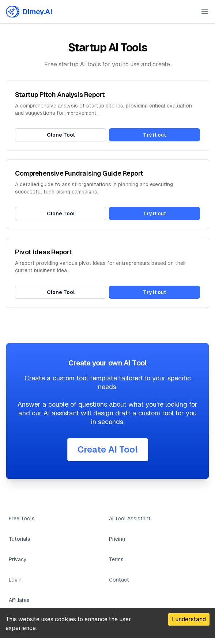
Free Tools (22, 518)
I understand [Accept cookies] (189, 619)
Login (15, 580)
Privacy (18, 559)
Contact (119, 580)
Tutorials (19, 539)
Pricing (117, 539)
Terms (116, 559)
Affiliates (19, 600)
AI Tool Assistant (130, 518)
